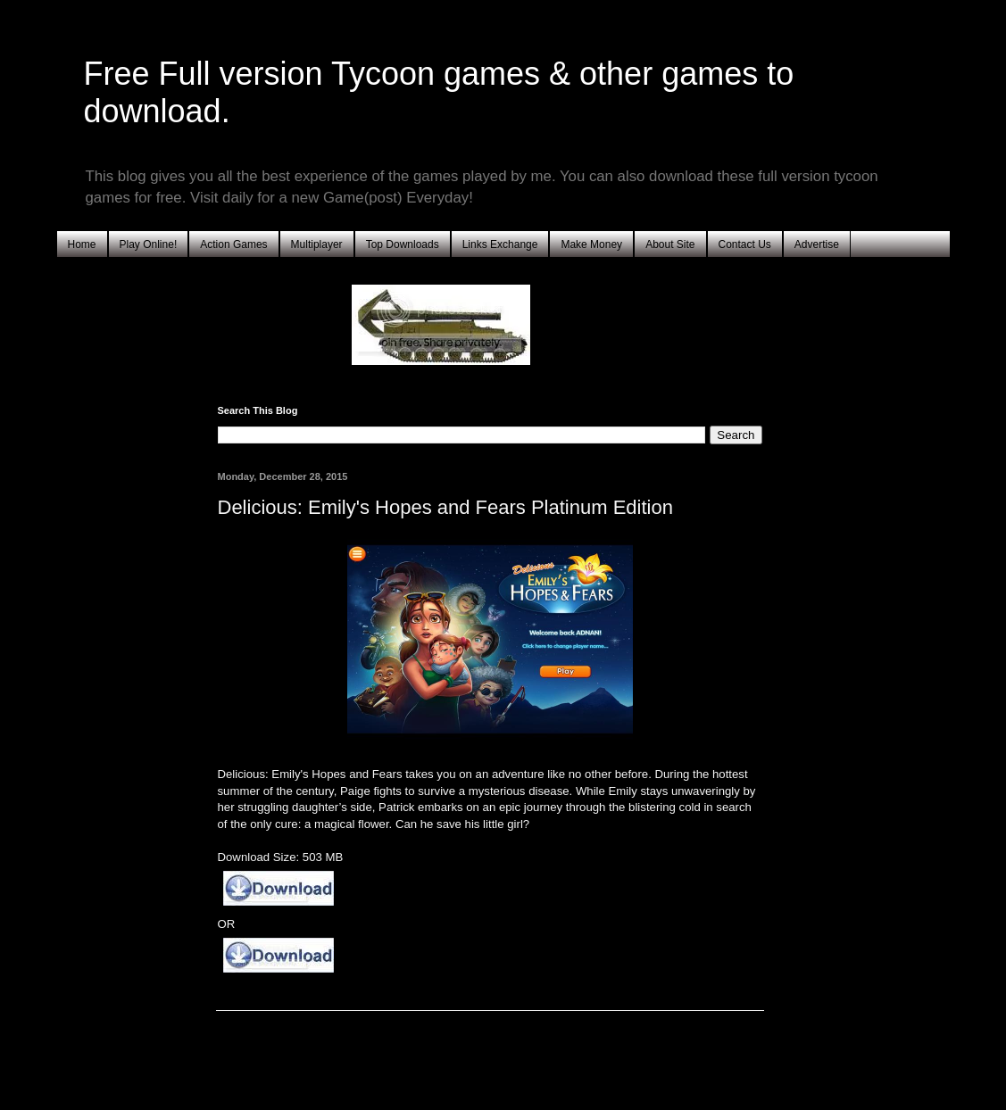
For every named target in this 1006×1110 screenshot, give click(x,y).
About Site (669, 244)
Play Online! (149, 244)
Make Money (591, 244)
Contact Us (745, 244)
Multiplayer (317, 244)
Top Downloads (402, 244)
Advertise (816, 244)
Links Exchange (500, 244)
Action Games (233, 244)
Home (82, 244)
